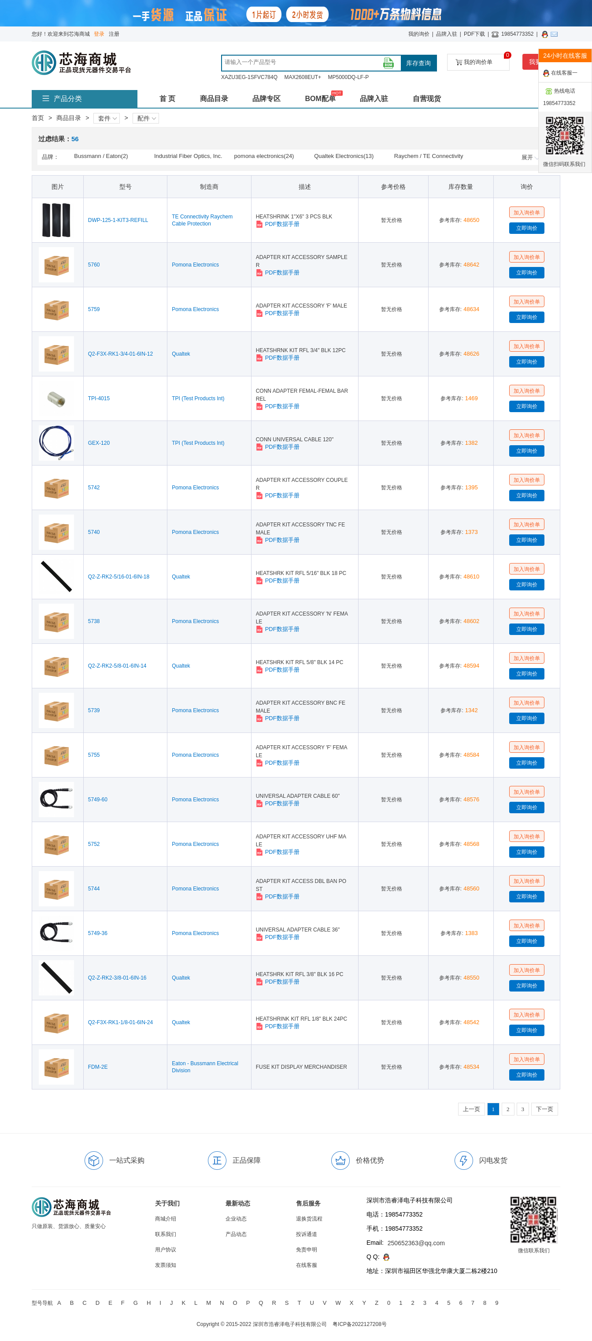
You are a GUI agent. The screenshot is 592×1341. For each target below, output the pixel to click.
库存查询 (418, 63)
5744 (94, 889)
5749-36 (97, 933)
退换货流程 (309, 1219)
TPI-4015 (99, 398)
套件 (107, 118)
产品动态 (236, 1234)
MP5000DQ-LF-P (348, 77)
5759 (94, 309)
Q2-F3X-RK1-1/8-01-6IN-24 (120, 1022)
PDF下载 (474, 34)
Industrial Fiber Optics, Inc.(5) (188, 157)
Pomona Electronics (195, 265)
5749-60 (97, 799)
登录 (99, 34)
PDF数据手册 (278, 224)
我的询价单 (482, 60)
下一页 (544, 1109)
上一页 (471, 1109)
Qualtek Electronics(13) (344, 156)
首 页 (167, 98)
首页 (38, 117)
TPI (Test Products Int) (198, 398)
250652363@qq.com (416, 1243)
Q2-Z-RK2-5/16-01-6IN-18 (118, 577)
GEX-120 (99, 443)
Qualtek (181, 354)
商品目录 (214, 98)
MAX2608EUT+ (302, 77)
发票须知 (165, 1265)
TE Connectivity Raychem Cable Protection (202, 220)
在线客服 (306, 1265)
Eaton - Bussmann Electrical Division (205, 1067)
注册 (114, 34)
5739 (94, 710)
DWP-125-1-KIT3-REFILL (118, 220)
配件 (146, 118)
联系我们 (165, 1234)
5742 (94, 488)
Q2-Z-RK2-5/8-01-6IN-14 (117, 666)
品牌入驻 (446, 34)
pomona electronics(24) (264, 156)
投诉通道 (306, 1234)
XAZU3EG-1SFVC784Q (249, 77)
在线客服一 (560, 73)
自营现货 (427, 98)
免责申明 (306, 1250)
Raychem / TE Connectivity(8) (428, 157)
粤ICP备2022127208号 (360, 1324)
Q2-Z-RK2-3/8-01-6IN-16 (117, 978)
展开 (531, 157)
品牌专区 (266, 98)
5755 (94, 755)
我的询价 (418, 34)
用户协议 (165, 1250)
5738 (94, 621)
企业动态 (236, 1219)
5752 (94, 844)
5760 (94, 265)
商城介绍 (165, 1219)
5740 (94, 532)
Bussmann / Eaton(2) (101, 156)
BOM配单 (320, 98)
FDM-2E (98, 1067)
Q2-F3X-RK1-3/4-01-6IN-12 (120, 354)
